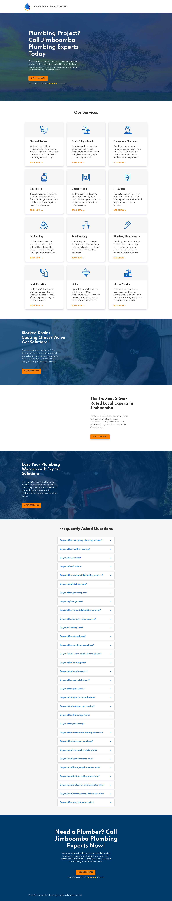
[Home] (46, 6)
